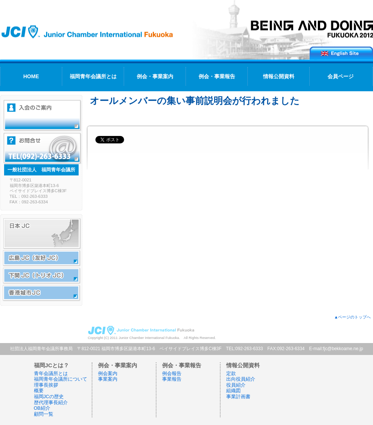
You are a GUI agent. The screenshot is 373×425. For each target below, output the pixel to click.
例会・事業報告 (217, 76)
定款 (231, 373)
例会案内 (107, 373)
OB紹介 (42, 408)
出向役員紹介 (240, 379)
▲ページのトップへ (352, 317)
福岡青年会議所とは (93, 76)
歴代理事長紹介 (51, 402)
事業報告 (171, 379)
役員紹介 (236, 385)
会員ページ (341, 76)
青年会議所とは (51, 373)
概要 (39, 390)
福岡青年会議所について (60, 379)
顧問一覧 (43, 414)
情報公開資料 (278, 76)
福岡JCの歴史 (49, 396)
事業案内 (107, 379)
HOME (31, 76)
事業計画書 (238, 396)
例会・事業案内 (155, 76)
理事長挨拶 (46, 385)
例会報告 (171, 373)
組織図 (233, 390)
